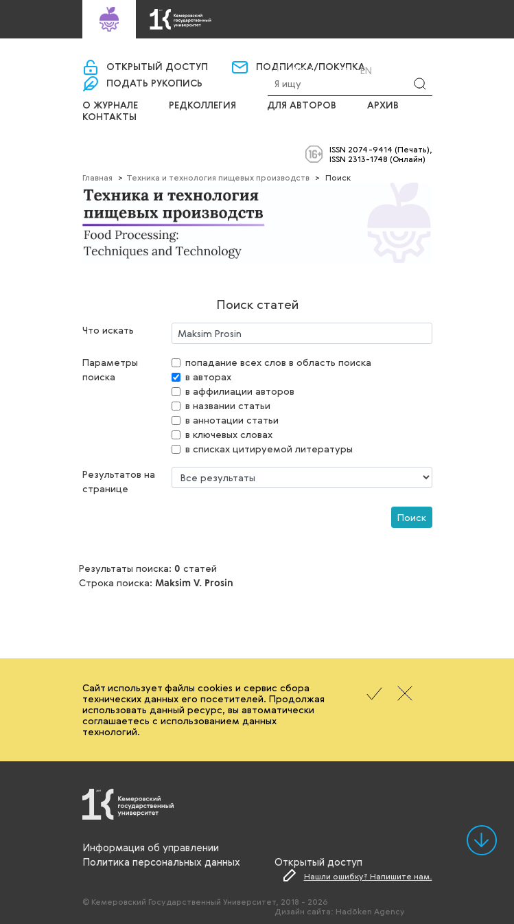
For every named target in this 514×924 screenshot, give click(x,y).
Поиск (411, 517)
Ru (348, 70)
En (366, 70)
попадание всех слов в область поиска (278, 362)
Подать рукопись (154, 84)
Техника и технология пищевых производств (217, 177)
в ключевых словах (228, 434)
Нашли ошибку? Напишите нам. (368, 875)
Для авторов (301, 106)
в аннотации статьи (232, 419)
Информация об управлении (150, 847)
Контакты (109, 117)
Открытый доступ (157, 67)
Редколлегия (202, 106)
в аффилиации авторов (239, 390)
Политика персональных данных (161, 861)
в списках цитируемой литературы (269, 448)
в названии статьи (227, 405)
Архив (383, 106)
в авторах (208, 376)
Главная (97, 177)
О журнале (110, 106)
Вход (302, 70)
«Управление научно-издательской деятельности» (287, 47)
